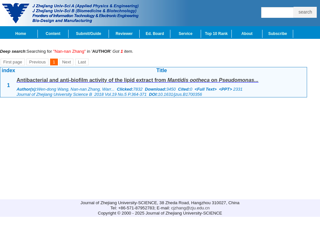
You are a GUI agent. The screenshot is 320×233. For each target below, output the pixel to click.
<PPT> (225, 89)
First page (12, 62)
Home (20, 33)
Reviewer (124, 33)
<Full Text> (206, 89)
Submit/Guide (88, 33)
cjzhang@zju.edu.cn (190, 207)
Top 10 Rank (216, 33)
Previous (37, 62)
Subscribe (277, 33)
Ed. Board (155, 33)
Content (53, 33)
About (247, 33)
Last (82, 62)
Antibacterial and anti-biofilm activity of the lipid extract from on (137, 80)
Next (66, 62)
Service (186, 33)
